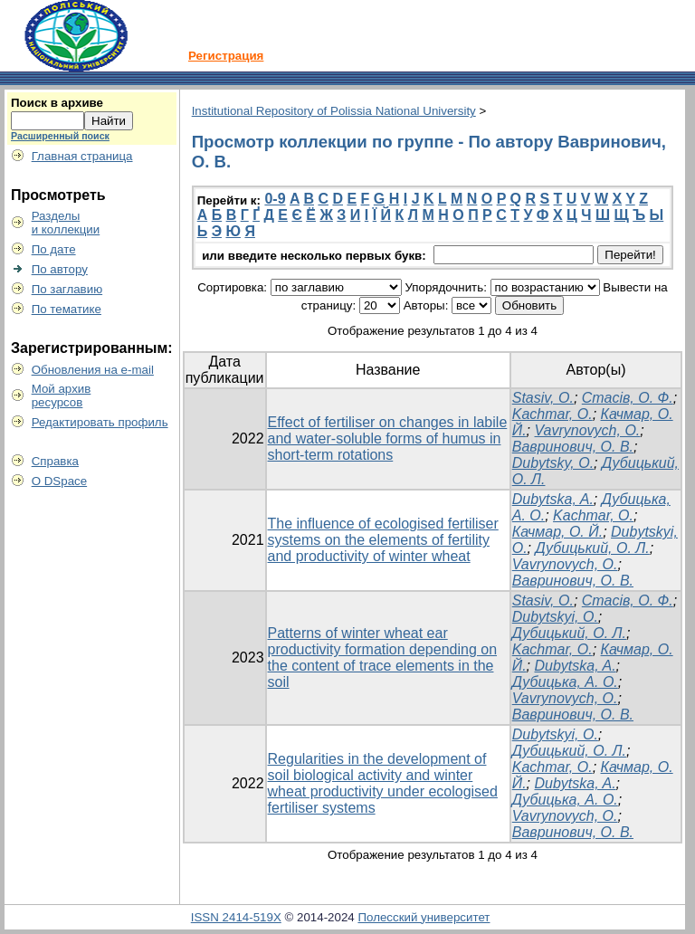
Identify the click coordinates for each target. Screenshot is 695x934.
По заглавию (67, 289)
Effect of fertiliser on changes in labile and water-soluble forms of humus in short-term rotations (388, 438)
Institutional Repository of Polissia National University (334, 111)
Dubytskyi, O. (555, 616)
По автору (60, 269)
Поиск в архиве (57, 103)
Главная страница (82, 156)
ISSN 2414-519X (236, 917)
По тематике (66, 309)
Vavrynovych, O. (588, 430)
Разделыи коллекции (66, 222)
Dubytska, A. (553, 499)
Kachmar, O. (552, 414)
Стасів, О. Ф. (627, 397)
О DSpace (60, 481)
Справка (55, 461)
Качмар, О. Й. (557, 531)
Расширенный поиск (60, 135)
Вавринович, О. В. (572, 446)
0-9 (274, 198)
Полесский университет (423, 917)
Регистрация (225, 55)
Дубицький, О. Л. (593, 548)
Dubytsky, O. (553, 463)
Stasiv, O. (543, 397)
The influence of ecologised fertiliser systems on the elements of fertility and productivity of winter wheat (383, 540)
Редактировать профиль (100, 422)
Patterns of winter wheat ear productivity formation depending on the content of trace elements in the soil (383, 657)
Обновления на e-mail (93, 369)
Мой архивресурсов (61, 395)
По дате (54, 249)
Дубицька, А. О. (565, 682)
